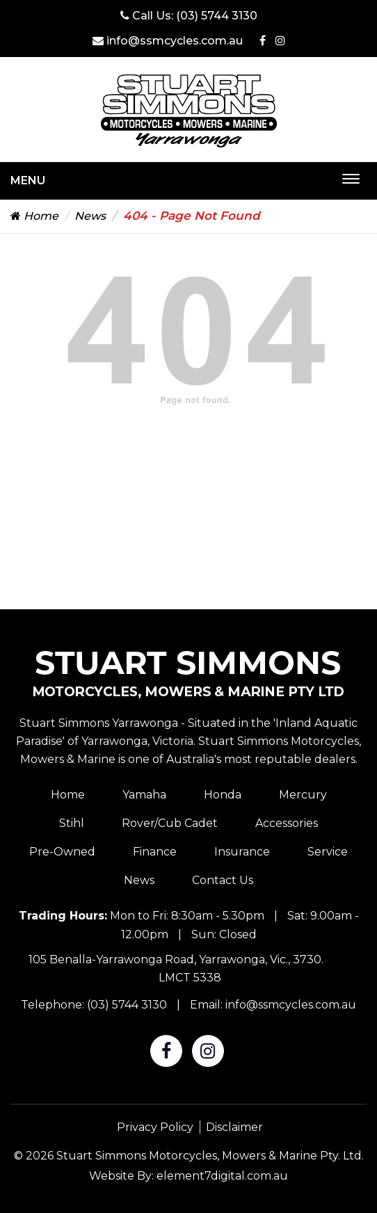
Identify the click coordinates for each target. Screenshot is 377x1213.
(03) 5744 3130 (216, 15)
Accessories (286, 823)
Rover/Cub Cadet (170, 823)
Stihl (71, 823)
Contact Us (222, 880)
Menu (27, 180)
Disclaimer (234, 1127)
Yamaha (144, 794)
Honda (222, 794)
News (90, 216)
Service (327, 851)
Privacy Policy (155, 1127)
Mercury (303, 794)
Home (34, 216)
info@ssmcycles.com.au (168, 40)
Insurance (242, 851)
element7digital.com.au (222, 1175)
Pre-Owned (62, 851)
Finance (155, 851)
